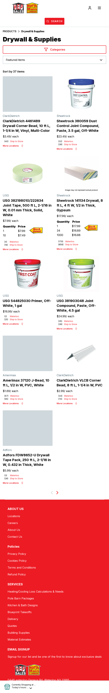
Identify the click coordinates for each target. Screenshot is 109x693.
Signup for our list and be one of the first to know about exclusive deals (55, 656)
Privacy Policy (17, 554)
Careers (13, 523)
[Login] (90, 8)
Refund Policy (17, 574)
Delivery (13, 619)
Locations (14, 516)
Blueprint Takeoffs (20, 612)
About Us (14, 530)
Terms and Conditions (22, 567)
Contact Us (15, 536)
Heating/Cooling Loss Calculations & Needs (36, 591)
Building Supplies (19, 632)
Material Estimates (19, 639)
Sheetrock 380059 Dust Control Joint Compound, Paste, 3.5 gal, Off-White (78, 126)
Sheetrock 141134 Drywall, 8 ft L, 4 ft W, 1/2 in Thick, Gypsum (80, 205)
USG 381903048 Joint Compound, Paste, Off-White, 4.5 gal (76, 305)
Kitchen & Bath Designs (23, 605)
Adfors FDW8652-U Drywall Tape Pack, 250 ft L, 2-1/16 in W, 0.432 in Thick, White (27, 460)
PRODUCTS (9, 31)
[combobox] (54, 60)
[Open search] (54, 21)
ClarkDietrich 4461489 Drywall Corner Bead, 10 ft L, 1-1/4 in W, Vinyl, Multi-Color (26, 126)
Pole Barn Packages (21, 598)
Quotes (12, 626)
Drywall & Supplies (32, 31)
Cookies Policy (17, 560)
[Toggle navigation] (99, 8)
